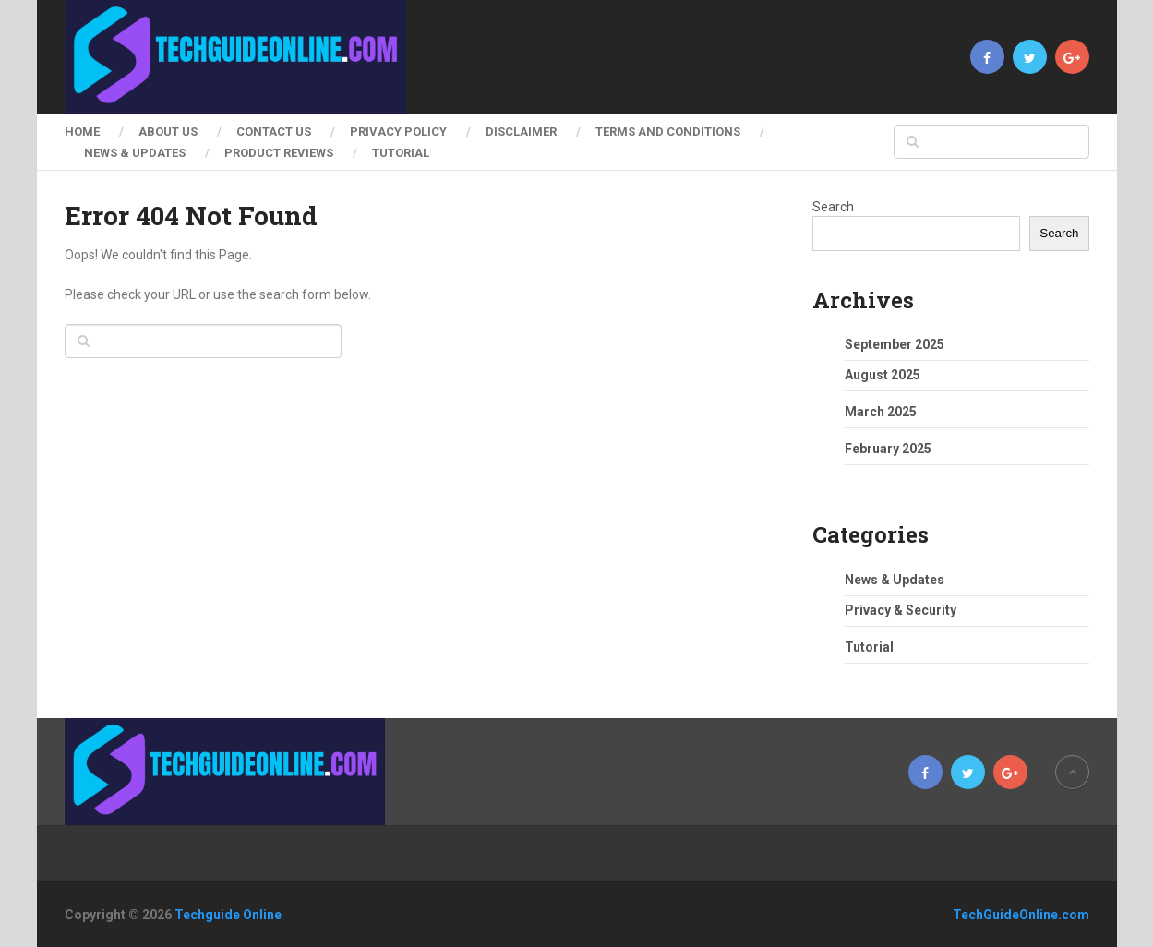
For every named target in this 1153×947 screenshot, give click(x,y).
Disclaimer (521, 131)
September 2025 (894, 344)
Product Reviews (278, 153)
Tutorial (400, 153)
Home (82, 131)
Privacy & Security (900, 610)
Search (833, 206)
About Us (168, 131)
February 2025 (888, 448)
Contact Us (273, 131)
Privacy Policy (398, 131)
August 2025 (882, 374)
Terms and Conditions (667, 131)
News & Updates (135, 153)
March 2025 (881, 411)
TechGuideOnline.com (1021, 914)
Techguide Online (228, 914)
